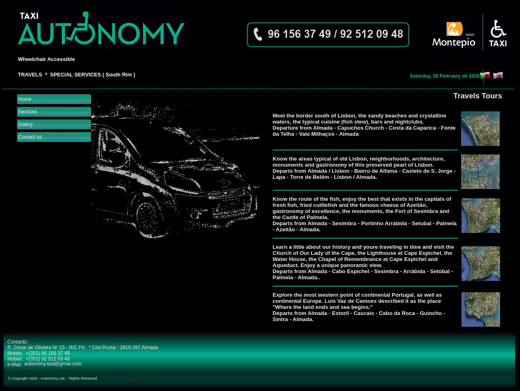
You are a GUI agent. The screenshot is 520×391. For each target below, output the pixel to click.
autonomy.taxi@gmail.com (53, 364)
